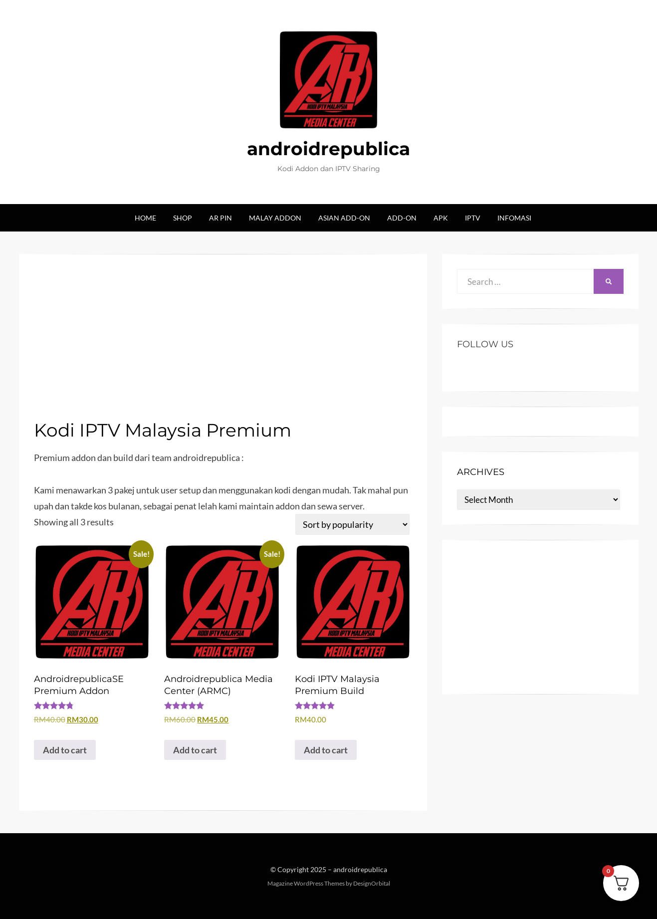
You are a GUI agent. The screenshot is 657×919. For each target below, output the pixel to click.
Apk (441, 218)
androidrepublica (328, 149)
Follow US (485, 344)
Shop (182, 218)
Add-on (402, 218)
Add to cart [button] (65, 749)
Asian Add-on (344, 218)
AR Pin (220, 218)
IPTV (472, 218)
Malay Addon (275, 218)
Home (145, 218)
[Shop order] (352, 524)
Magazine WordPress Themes (306, 883)
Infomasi (514, 218)
